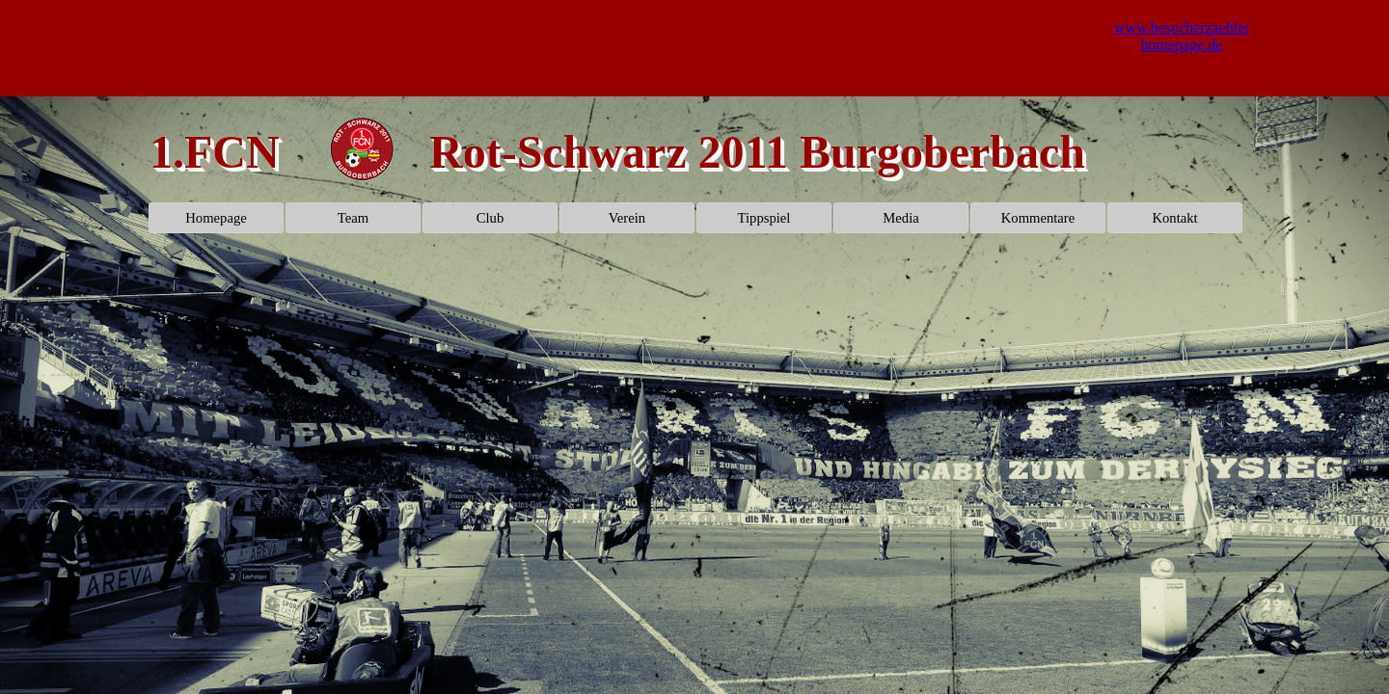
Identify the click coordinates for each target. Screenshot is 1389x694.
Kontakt (1174, 218)
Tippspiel (764, 218)
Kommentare (1038, 218)
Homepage (215, 218)
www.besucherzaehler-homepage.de (1184, 36)
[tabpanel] (361, 151)
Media (900, 218)
